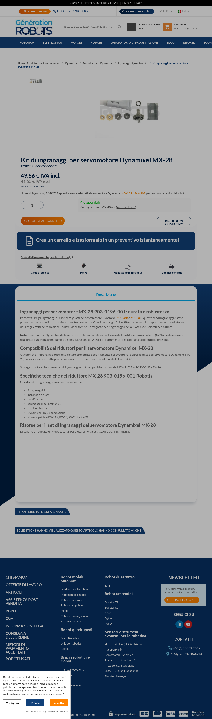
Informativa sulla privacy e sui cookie (46, 711)
